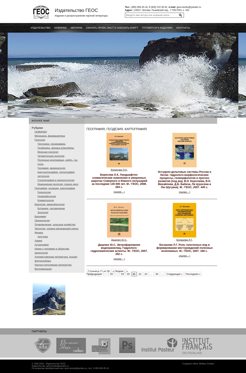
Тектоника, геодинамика (51, 143)
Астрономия (42, 244)
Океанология (42, 220)
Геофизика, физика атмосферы (55, 147)
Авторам (76, 27)
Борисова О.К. (119, 169)
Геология (40, 139)
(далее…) (119, 191)
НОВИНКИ (41, 131)
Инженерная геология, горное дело (57, 184)
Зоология (42, 212)
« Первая (118, 271)
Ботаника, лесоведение (51, 208)
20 (128, 274)
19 (122, 274)
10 (111, 274)
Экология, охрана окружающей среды (56, 228)
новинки (60, 27)
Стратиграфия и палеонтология (55, 180)
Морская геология (47, 152)
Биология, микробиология (50, 204)
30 (156, 274)
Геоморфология (46, 196)
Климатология (45, 200)
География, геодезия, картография (55, 188)
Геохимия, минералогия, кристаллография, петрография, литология (56, 172)
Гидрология (44, 192)
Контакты (183, 27)
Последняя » (193, 274)
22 (140, 274)
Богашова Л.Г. (184, 239)
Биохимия (40, 216)
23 (146, 274)
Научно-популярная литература (53, 264)
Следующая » (174, 274)
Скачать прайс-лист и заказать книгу (112, 27)
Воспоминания (43, 268)
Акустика (42, 236)
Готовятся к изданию (157, 27)
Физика (39, 232)
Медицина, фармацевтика (50, 135)
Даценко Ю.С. (119, 239)
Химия (38, 240)
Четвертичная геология (50, 156)
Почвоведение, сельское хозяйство (55, 224)
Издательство (40, 27)
